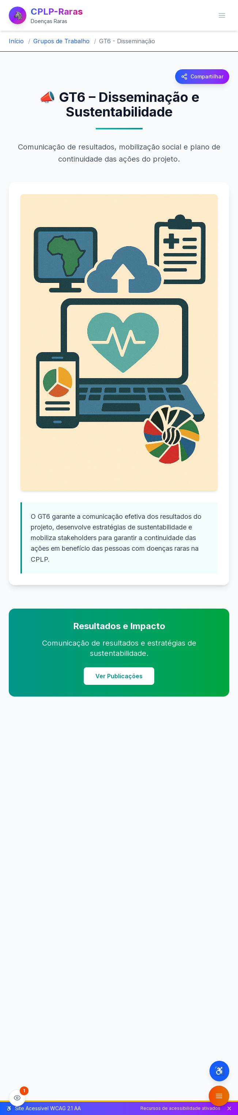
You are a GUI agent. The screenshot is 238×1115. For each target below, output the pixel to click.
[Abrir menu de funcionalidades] (219, 1096)
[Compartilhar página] (202, 76)
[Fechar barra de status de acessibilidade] (229, 1108)
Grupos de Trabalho (61, 41)
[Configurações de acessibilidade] (219, 1071)
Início (16, 41)
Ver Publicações (119, 676)
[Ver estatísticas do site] (17, 1097)
